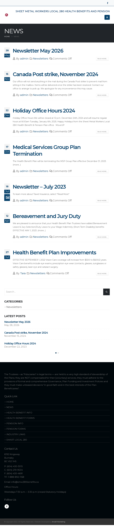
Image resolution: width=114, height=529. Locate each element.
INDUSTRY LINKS (15, 434)
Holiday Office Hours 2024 (44, 111)
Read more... (102, 59)
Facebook (7, 507)
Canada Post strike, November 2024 (55, 74)
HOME (10, 402)
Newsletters (40, 58)
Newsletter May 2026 (38, 51)
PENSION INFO (14, 423)
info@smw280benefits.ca (25, 482)
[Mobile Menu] (107, 17)
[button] (56, 353)
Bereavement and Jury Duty (46, 216)
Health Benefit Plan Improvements (54, 252)
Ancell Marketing (58, 522)
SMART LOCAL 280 (16, 440)
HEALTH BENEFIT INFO (19, 413)
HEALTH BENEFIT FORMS (20, 418)
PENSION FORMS (16, 429)
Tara (23, 273)
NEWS (9, 407)
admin (24, 58)
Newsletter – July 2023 (39, 187)
